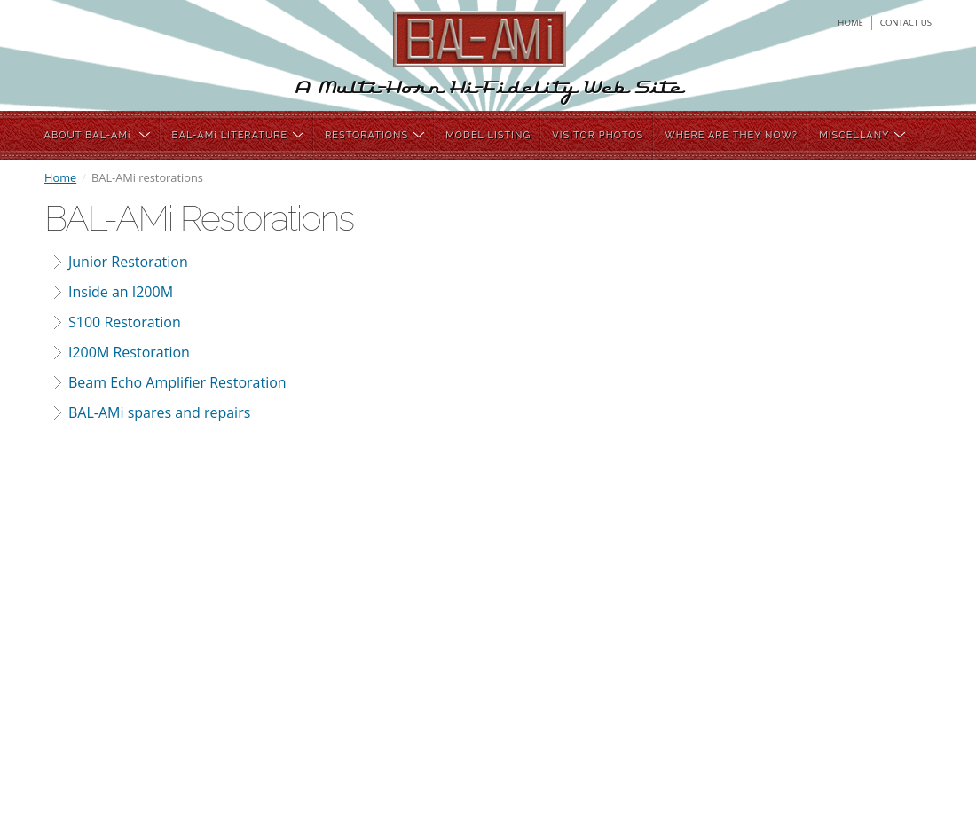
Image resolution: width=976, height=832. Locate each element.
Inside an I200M (120, 292)
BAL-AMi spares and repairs (159, 412)
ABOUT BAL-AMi (97, 135)
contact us (906, 22)
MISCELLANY (862, 135)
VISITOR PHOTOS (597, 135)
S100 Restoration (124, 322)
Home (60, 177)
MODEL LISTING (488, 135)
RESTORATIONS (374, 135)
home (850, 22)
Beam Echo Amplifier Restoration (177, 382)
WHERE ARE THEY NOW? (731, 135)
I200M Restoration (129, 352)
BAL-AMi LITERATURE (237, 135)
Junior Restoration (128, 261)
